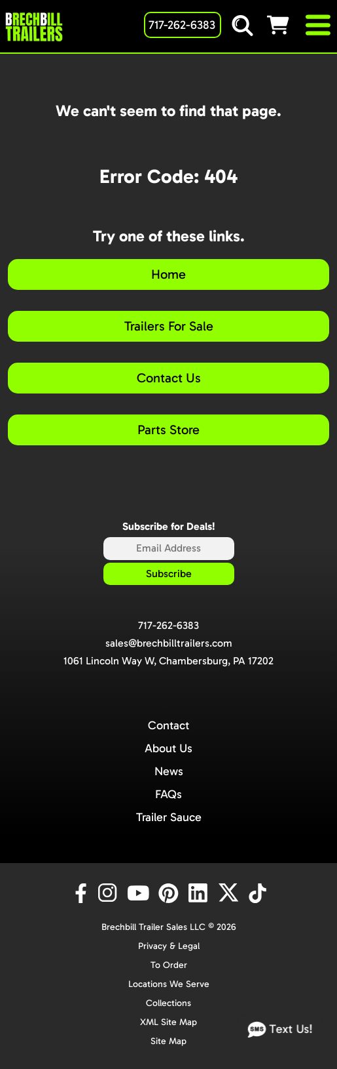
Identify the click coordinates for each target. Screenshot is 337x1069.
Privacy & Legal (169, 946)
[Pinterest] (170, 893)
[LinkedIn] (200, 893)
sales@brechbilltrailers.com (168, 643)
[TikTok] (258, 893)
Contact (168, 725)
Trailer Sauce (169, 817)
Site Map (168, 1041)
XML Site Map (168, 1022)
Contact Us (169, 378)
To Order (169, 965)
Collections (168, 1003)
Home (168, 274)
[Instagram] (110, 893)
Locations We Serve (168, 984)
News (168, 771)
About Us (168, 748)
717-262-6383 (168, 625)
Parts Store (168, 429)
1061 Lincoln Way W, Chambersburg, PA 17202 (168, 661)
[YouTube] (140, 893)
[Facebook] (80, 893)
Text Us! (280, 1029)
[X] (230, 893)
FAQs (168, 794)
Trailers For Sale (168, 326)
